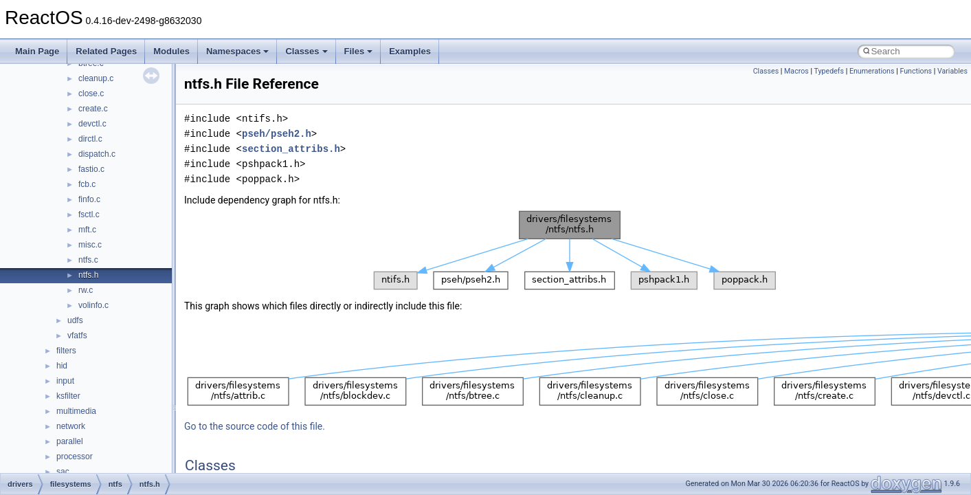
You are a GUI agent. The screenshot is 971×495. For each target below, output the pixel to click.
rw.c (85, 290)
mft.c (87, 229)
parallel (69, 441)
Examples (410, 51)
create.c (93, 108)
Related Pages (106, 51)
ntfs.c (88, 260)
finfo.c (89, 199)
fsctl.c (89, 214)
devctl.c (92, 124)
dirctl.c (90, 139)
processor (74, 456)
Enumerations (872, 71)
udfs (75, 320)
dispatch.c (96, 154)
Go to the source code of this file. (254, 426)
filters (66, 350)
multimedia (76, 411)
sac (62, 471)
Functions (916, 71)
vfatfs (77, 335)
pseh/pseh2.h (276, 133)
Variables (952, 71)
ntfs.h (88, 275)
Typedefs (829, 71)
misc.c (90, 245)
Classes (306, 51)
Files (358, 51)
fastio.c (91, 169)
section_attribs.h (291, 148)
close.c (91, 93)
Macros (796, 71)
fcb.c (87, 184)
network (70, 426)
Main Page (37, 51)
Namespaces (237, 51)
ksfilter (68, 396)
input (65, 381)
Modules (171, 51)
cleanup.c (95, 78)
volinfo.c (93, 305)
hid (61, 366)
